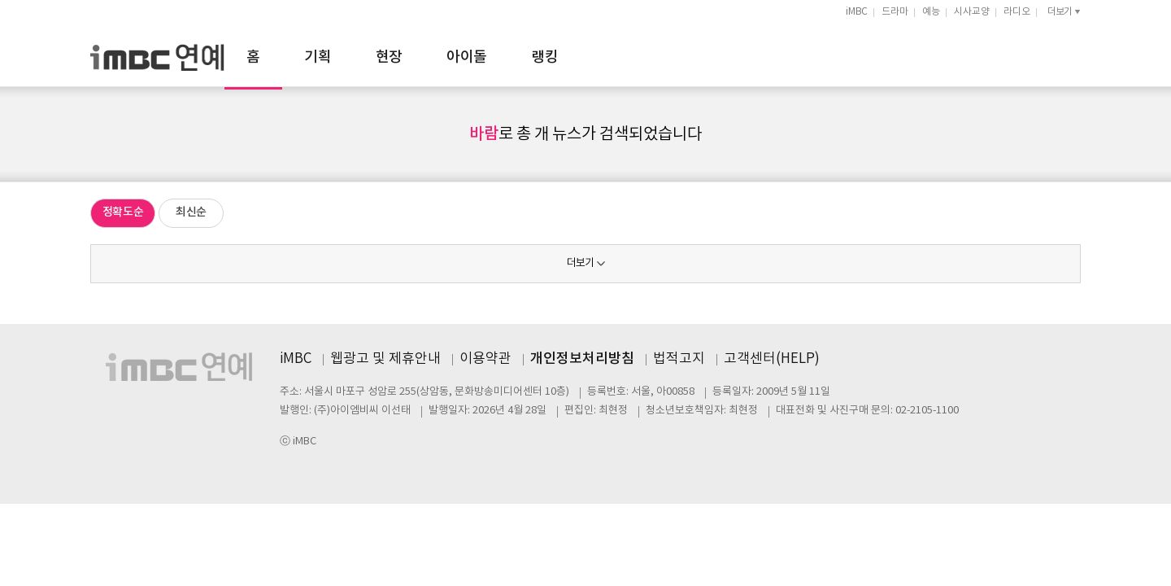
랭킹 (723, 57)
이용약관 (485, 359)
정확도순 (123, 212)
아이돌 (645, 57)
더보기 (580, 263)
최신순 (191, 212)
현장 (568, 57)
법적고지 (679, 359)
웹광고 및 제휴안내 (385, 359)
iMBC (857, 12)
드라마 (895, 12)
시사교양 (972, 12)
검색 (1073, 55)
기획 (496, 57)
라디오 (1016, 12)
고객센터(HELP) (772, 359)
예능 (931, 12)
